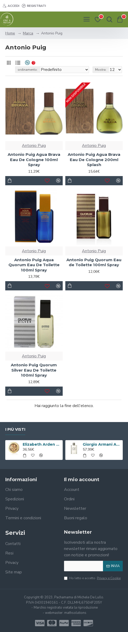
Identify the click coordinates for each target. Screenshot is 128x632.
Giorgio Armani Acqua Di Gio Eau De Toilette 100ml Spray (102, 444)
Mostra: (100, 70)
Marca (28, 33)
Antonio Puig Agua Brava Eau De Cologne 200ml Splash (94, 159)
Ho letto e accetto (92, 578)
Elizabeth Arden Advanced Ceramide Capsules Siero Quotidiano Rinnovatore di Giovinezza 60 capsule (42, 444)
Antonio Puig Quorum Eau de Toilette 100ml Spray (93, 262)
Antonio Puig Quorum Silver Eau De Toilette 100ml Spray (34, 370)
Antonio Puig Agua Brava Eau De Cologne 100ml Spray (34, 159)
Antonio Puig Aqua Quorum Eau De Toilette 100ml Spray (34, 265)
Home (10, 33)
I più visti (15, 429)
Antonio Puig (34, 145)
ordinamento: (28, 70)
